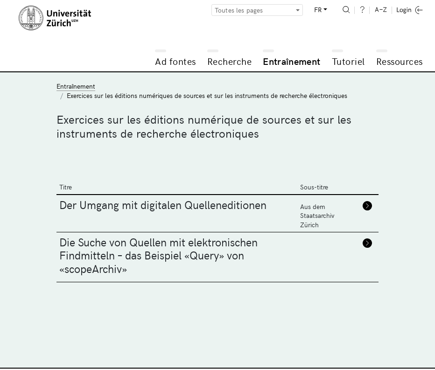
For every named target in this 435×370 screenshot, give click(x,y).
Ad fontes (175, 61)
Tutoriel (348, 61)
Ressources (399, 61)
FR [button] (318, 9)
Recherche (229, 61)
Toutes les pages (239, 10)
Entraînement (291, 61)
